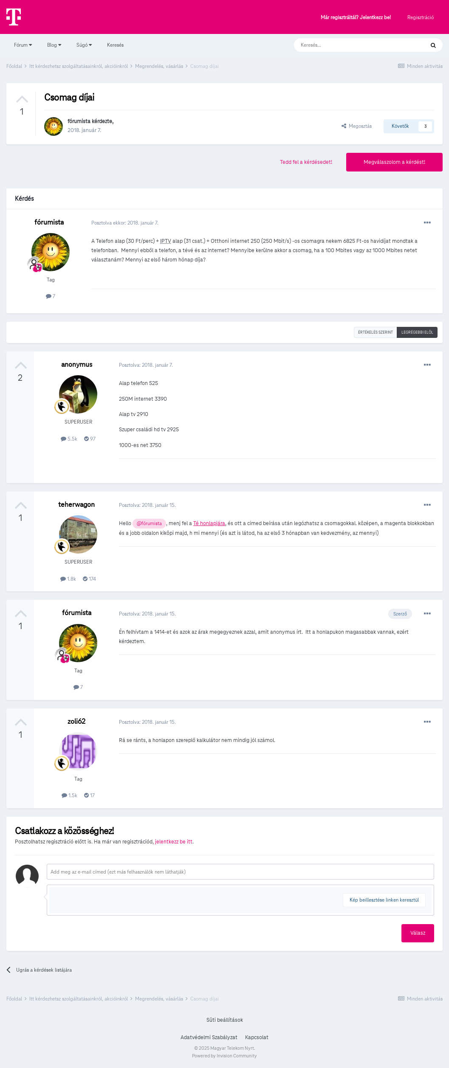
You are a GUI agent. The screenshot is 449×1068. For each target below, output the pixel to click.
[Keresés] (350, 45)
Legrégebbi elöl (417, 332)
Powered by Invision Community (224, 1056)
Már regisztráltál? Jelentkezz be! (356, 17)
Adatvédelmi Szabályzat (209, 1037)
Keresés (115, 45)
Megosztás (357, 126)
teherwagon (76, 504)
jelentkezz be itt (173, 841)
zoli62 (76, 721)
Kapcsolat (256, 1037)
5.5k (69, 439)
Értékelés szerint (375, 332)
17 (89, 795)
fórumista (79, 121)
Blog (54, 45)
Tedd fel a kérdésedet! (306, 162)
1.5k (69, 795)
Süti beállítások (224, 1020)
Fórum (23, 45)
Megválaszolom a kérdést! (394, 162)
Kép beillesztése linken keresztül (384, 900)
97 (90, 439)
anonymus (76, 364)
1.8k (68, 579)
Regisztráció (420, 17)
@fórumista (149, 523)
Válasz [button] (417, 933)
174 (89, 579)
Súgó (84, 45)
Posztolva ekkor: (124, 222)
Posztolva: (146, 365)
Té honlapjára (209, 523)
